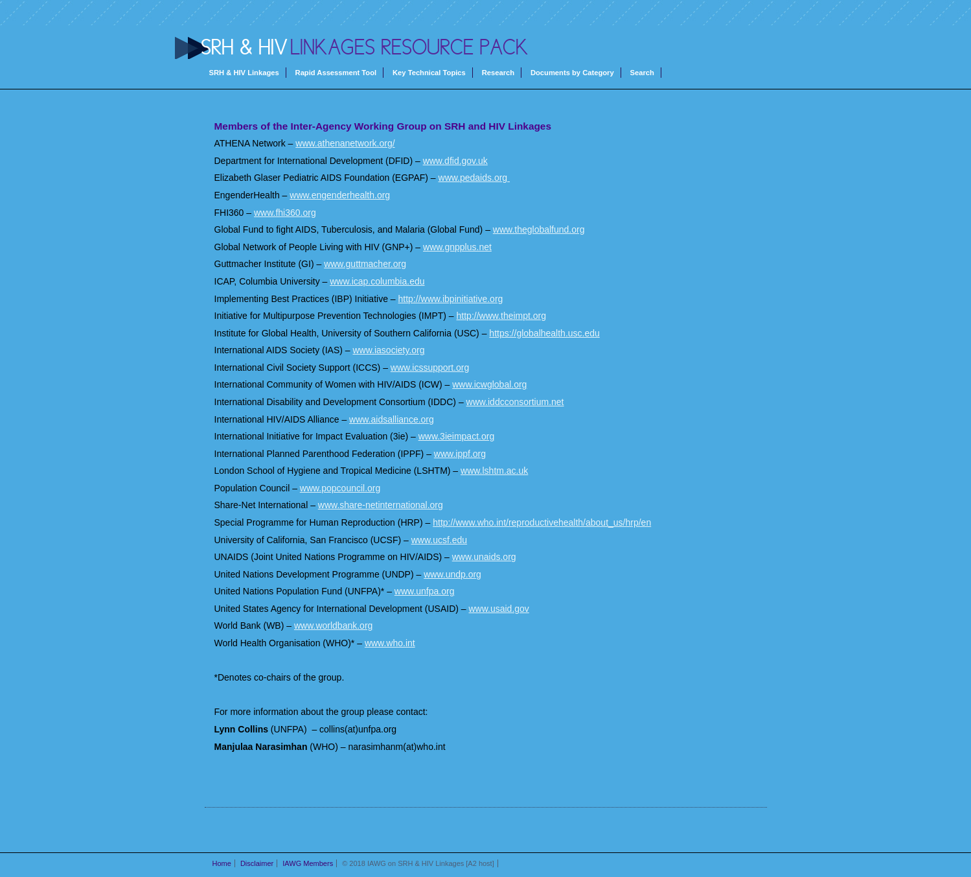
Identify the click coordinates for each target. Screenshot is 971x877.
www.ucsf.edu (439, 540)
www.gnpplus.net (457, 247)
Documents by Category (572, 72)
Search (642, 72)
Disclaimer (256, 863)
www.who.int (390, 643)
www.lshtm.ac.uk (494, 470)
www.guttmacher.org (365, 264)
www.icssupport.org (430, 367)
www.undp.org (452, 574)
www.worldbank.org (333, 625)
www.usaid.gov (498, 608)
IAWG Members (307, 863)
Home (221, 863)
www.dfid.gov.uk (455, 161)
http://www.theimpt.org (502, 315)
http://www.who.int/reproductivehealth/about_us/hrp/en (542, 522)
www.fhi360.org (285, 212)
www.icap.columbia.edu (377, 281)
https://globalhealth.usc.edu (544, 333)
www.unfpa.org (424, 591)
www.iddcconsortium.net (515, 402)
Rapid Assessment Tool (336, 72)
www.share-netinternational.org (380, 505)
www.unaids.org (484, 557)
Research (498, 72)
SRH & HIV (244, 47)
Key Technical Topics (429, 72)
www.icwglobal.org (489, 384)
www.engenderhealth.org (340, 195)
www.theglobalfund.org (539, 229)
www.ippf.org (460, 454)
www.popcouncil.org (340, 488)
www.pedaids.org (474, 177)
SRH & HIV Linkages (244, 72)
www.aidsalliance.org (391, 419)
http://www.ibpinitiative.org (450, 299)
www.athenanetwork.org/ (344, 143)
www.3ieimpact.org (456, 436)
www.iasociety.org (389, 350)
